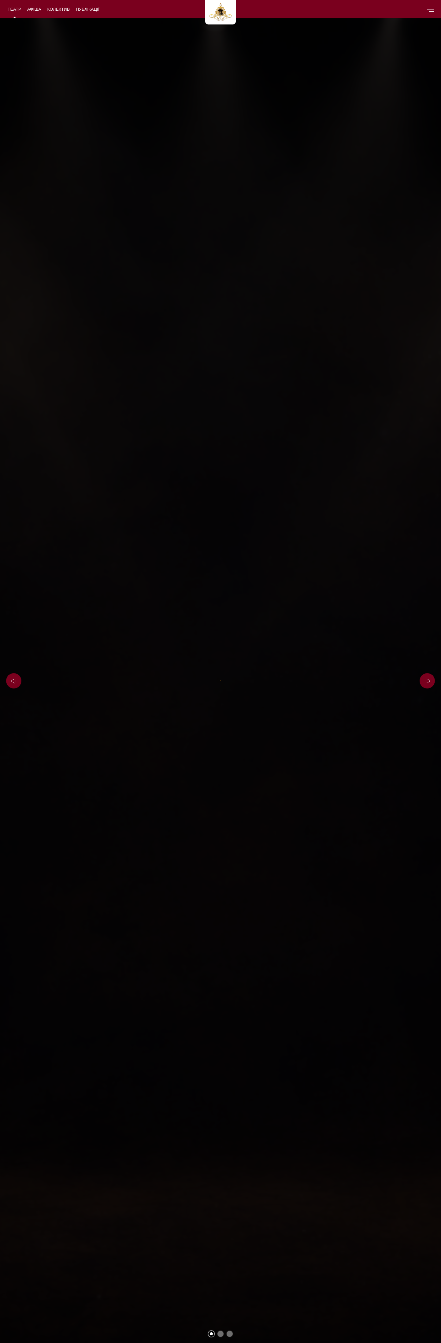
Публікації (87, 9)
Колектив (58, 9)
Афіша (34, 9)
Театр (14, 9)
